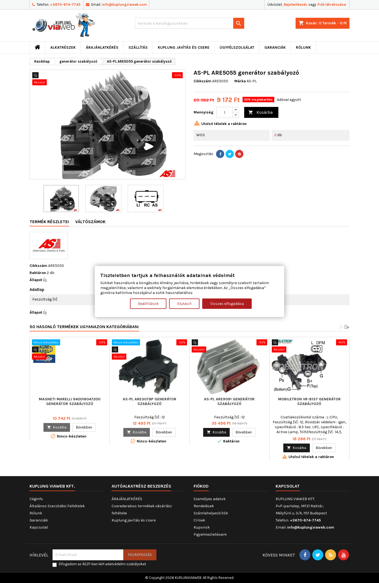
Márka (240, 81)
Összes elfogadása (227, 303)
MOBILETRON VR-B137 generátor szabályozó (309, 401)
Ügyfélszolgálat (237, 47)
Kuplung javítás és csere (183, 47)
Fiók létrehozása (331, 4)
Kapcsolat (39, 527)
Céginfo (36, 499)
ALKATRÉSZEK (63, 47)
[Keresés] (189, 23)
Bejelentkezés (295, 4)
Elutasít (184, 303)
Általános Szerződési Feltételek (57, 506)
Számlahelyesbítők (211, 513)
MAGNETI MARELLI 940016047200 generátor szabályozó (69, 401)
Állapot (36, 280)
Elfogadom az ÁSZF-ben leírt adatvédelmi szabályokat (102, 564)
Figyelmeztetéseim (210, 534)
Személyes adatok (210, 499)
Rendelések (204, 506)
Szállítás (138, 47)
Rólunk (303, 47)
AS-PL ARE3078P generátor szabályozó (149, 401)
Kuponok (202, 527)
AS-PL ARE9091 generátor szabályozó (229, 401)
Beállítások (148, 303)
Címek (199, 520)
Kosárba (260, 112)
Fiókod (201, 486)
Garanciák (275, 47)
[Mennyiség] (224, 112)
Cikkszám (202, 81)
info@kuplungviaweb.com (124, 4)
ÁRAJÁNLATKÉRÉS (102, 47)
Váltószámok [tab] (90, 221)
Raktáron (38, 272)
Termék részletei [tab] (49, 221)
